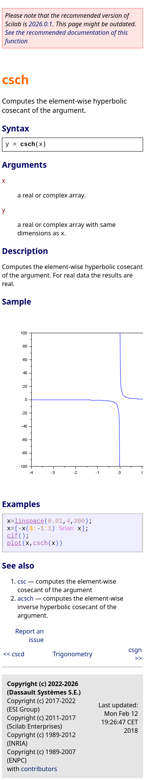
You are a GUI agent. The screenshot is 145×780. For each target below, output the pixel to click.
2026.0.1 (40, 24)
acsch (25, 598)
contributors (39, 769)
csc (21, 581)
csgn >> (135, 653)
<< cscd (13, 654)
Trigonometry (72, 654)
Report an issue (29, 635)
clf (12, 536)
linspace (29, 521)
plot (14, 543)
